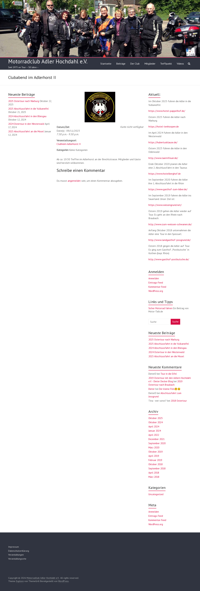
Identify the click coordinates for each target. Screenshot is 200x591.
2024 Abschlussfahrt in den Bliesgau (27, 116)
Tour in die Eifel (169, 373)
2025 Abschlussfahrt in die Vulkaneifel (28, 108)
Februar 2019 (155, 460)
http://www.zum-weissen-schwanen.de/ (170, 224)
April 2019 (153, 455)
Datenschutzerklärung (18, 550)
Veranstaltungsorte (17, 558)
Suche (175, 321)
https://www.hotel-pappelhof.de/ (166, 110)
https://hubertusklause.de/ (162, 142)
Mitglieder (149, 63)
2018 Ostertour (179, 400)
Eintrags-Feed (155, 282)
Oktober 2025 (155, 418)
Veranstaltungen (16, 554)
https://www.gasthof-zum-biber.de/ (167, 189)
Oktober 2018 (155, 464)
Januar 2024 (154, 430)
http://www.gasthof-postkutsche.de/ (168, 259)
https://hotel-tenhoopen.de (163, 126)
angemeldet (74, 180)
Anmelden (153, 278)
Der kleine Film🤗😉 (169, 388)
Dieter (151, 388)
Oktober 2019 (155, 451)
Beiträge (120, 63)
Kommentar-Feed (157, 286)
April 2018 (153, 472)
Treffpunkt (166, 63)
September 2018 (157, 468)
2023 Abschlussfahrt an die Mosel (26, 131)
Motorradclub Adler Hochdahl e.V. (48, 61)
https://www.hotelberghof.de (164, 173)
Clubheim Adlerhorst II (69, 144)
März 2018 (153, 476)
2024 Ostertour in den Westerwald (26, 123)
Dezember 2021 (156, 439)
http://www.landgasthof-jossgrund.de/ (169, 240)
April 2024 (153, 426)
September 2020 (157, 443)
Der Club (135, 63)
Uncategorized (155, 494)
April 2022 (153, 434)
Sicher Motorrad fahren (160, 308)
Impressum (13, 546)
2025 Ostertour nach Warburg (23, 101)
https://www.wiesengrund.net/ (165, 205)
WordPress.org (155, 291)
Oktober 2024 (155, 422)
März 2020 (153, 447)
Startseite (105, 63)
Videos (180, 63)
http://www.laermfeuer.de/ (163, 158)
